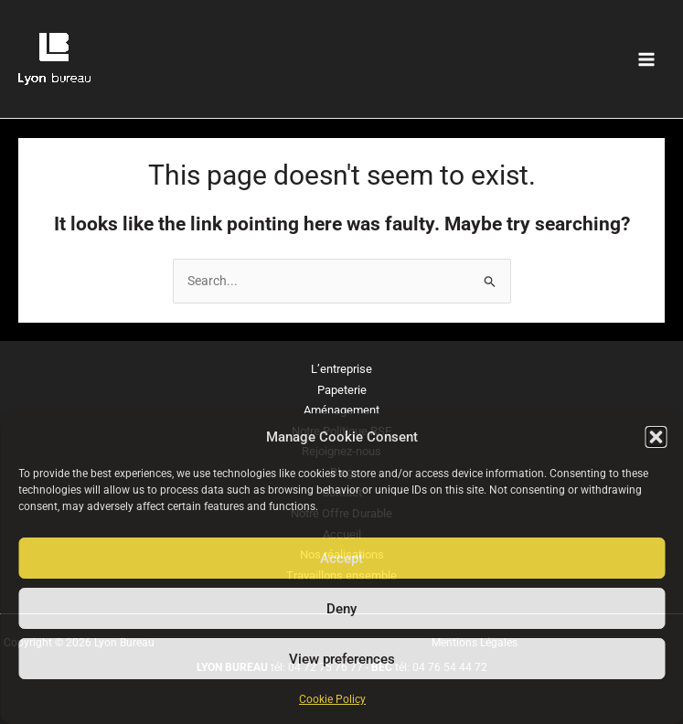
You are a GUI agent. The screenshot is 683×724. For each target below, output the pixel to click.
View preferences (342, 659)
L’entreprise (341, 369)
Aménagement (341, 410)
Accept (341, 558)
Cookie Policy (332, 699)
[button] (655, 437)
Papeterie (342, 390)
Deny (341, 609)
